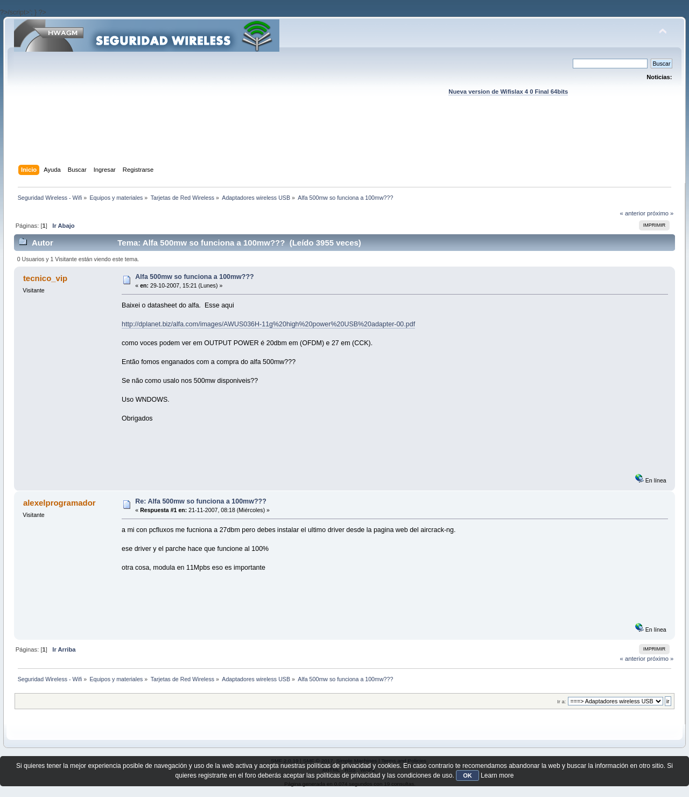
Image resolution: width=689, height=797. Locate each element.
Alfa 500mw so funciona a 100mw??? (194, 277)
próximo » (660, 213)
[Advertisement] (344, 140)
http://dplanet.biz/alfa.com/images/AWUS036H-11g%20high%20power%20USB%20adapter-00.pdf (268, 324)
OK (467, 775)
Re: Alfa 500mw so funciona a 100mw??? (200, 501)
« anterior (632, 213)
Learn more (497, 775)
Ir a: (561, 701)
